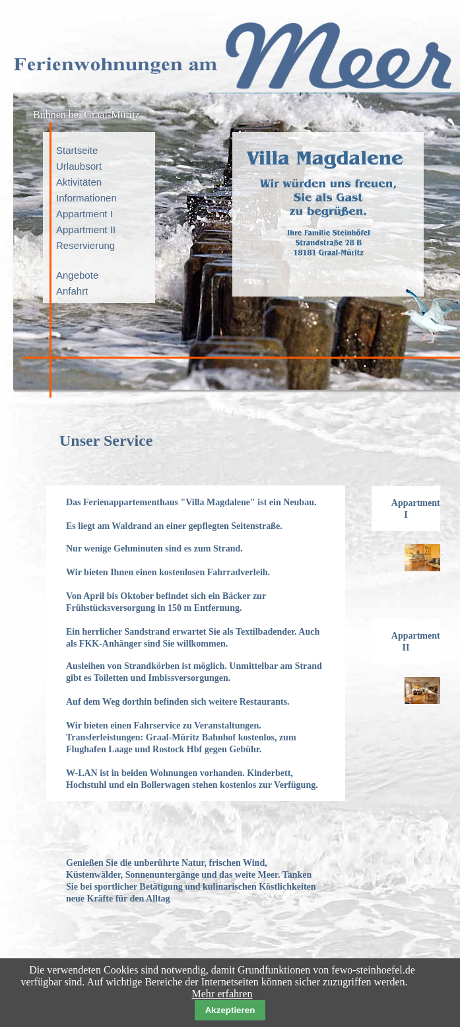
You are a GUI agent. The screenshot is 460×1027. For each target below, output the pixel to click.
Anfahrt (72, 291)
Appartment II (85, 229)
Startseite (77, 150)
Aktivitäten (79, 182)
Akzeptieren (230, 1010)
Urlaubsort (79, 166)
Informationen (86, 197)
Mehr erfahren (222, 993)
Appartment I (84, 213)
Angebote (77, 275)
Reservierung (85, 245)
